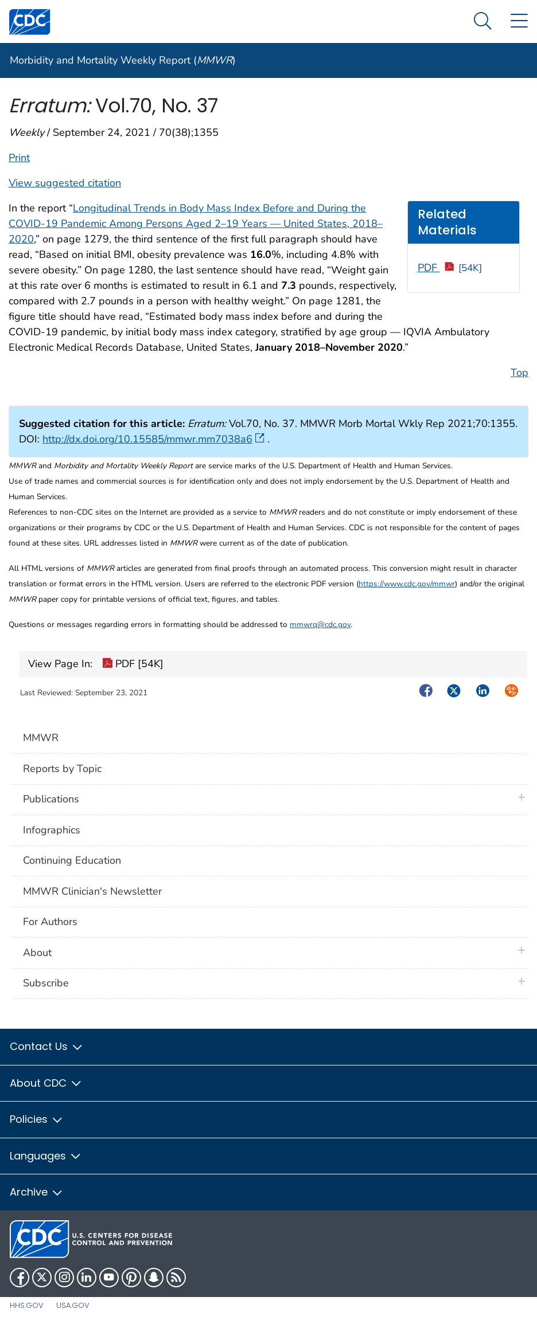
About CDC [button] (46, 1083)
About (40, 952)
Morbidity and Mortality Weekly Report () (123, 60)
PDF (450, 268)
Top (519, 372)
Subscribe (46, 983)
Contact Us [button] (47, 1046)
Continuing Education (72, 860)
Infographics (51, 830)
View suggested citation (65, 183)
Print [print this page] (19, 157)
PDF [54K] (133, 665)
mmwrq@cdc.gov (320, 624)
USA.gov (73, 1305)
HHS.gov (27, 1305)
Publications (51, 799)
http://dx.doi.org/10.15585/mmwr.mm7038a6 (153, 439)
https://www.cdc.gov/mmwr (407, 583)
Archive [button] (37, 1192)
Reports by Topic (62, 768)
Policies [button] (37, 1119)
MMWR (41, 738)
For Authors (50, 922)
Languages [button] (46, 1156)
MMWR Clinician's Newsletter (92, 891)
